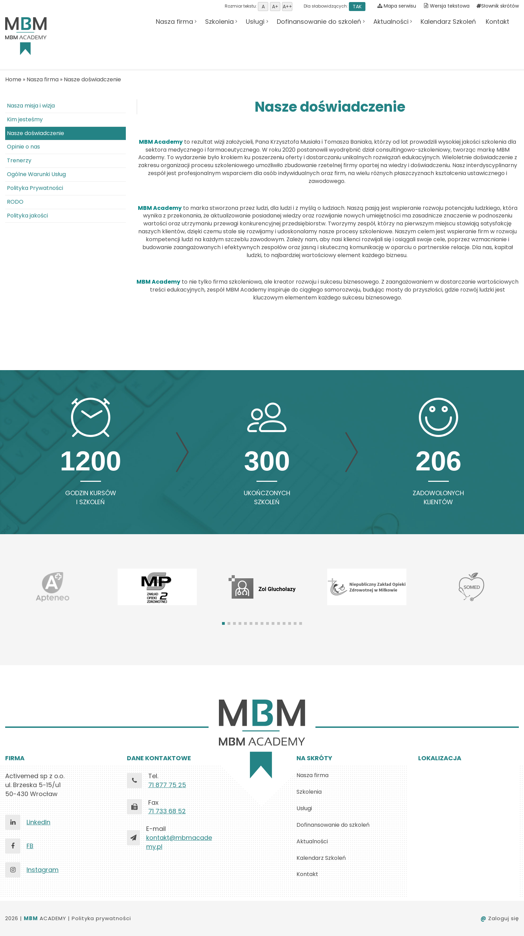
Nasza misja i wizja (31, 106)
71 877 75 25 (167, 785)
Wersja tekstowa (450, 5)
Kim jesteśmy (25, 119)
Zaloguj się (500, 918)
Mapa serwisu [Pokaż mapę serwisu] (396, 5)
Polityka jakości (27, 216)
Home (13, 79)
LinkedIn (38, 822)
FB (30, 846)
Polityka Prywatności (35, 188)
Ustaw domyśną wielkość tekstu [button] (263, 6)
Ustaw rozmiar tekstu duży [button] (287, 6)
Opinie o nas (23, 147)
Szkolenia (219, 21)
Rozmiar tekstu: (258, 6)
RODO (15, 202)
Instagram (43, 869)
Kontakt (497, 21)
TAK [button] (357, 6)
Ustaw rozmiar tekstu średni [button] (275, 6)
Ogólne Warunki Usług (36, 174)
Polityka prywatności (101, 918)
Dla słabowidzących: (334, 6)
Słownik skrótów (497, 5)
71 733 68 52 (167, 811)
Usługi (255, 21)
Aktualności (391, 21)
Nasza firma (174, 21)
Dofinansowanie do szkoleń (319, 21)
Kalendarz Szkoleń (448, 21)
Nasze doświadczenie (92, 79)
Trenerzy (19, 160)
